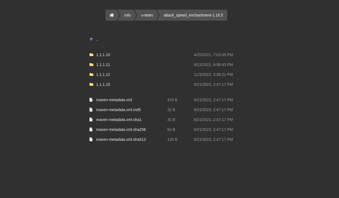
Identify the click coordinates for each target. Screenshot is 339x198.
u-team (147, 15)
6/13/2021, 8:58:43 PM (213, 64)
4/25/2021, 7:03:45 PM (213, 55)
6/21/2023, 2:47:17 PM (213, 84)
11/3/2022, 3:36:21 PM (213, 74)
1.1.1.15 (103, 84)
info (127, 15)
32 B (171, 110)
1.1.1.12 (103, 74)
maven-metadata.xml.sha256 (121, 129)
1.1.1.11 (103, 64)
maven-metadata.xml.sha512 (121, 139)
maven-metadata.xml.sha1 (119, 119)
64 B (171, 129)
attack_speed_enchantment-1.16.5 (193, 15)
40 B (171, 119)
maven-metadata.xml (114, 100)
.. (97, 39)
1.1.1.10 (103, 55)
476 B (172, 100)
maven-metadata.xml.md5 (118, 110)
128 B (172, 139)
